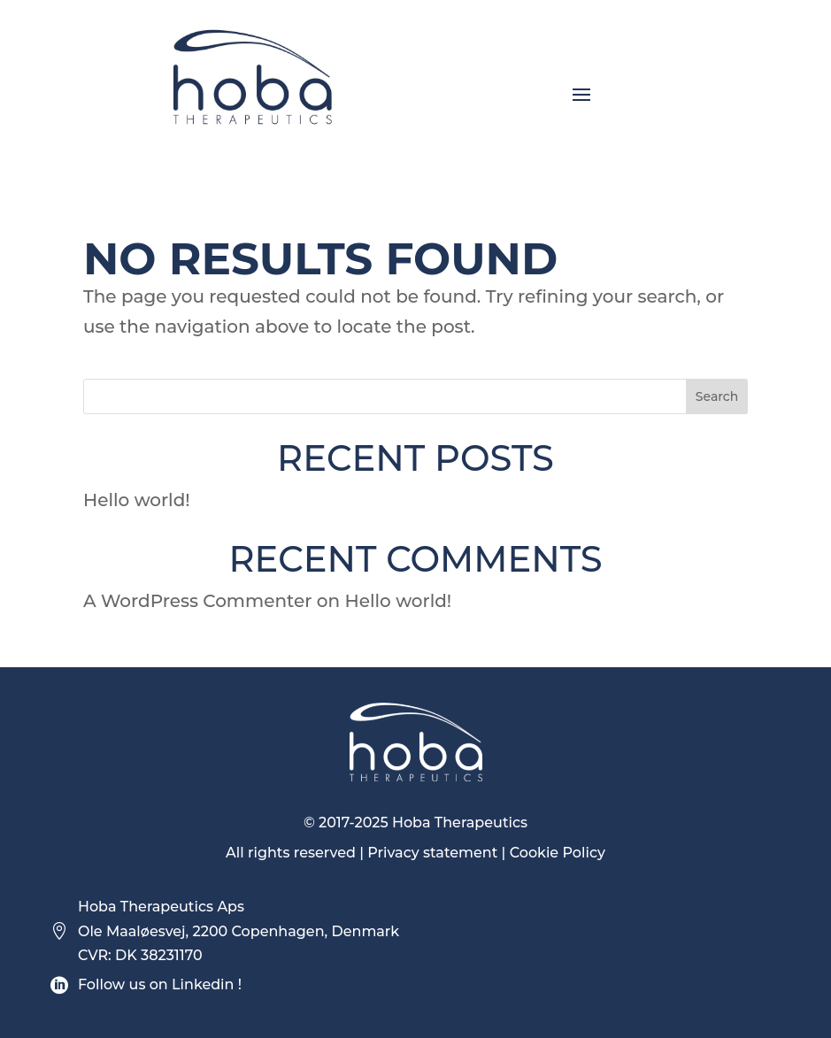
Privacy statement (432, 852)
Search (717, 396)
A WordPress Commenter (197, 600)
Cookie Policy (557, 852)
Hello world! (136, 500)
